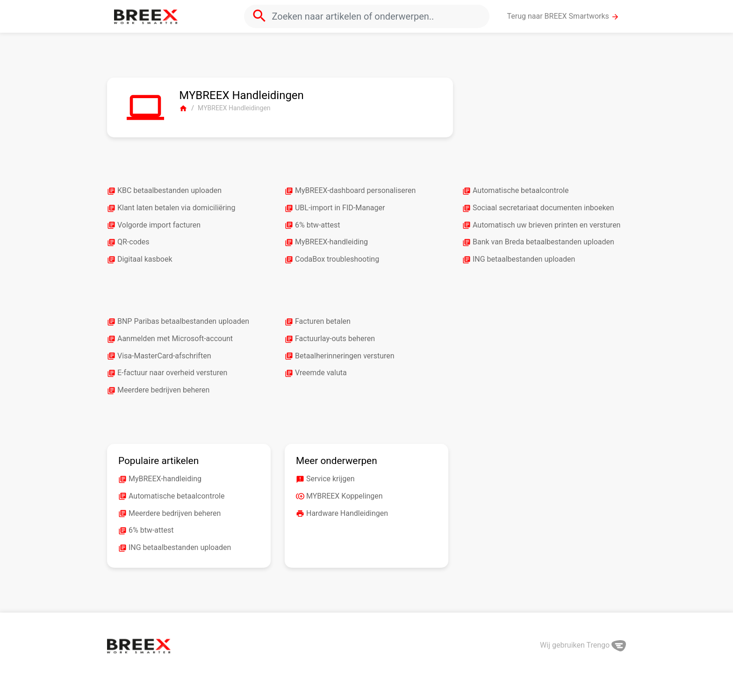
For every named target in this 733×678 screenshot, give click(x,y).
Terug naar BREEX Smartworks (563, 16)
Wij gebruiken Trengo (583, 645)
